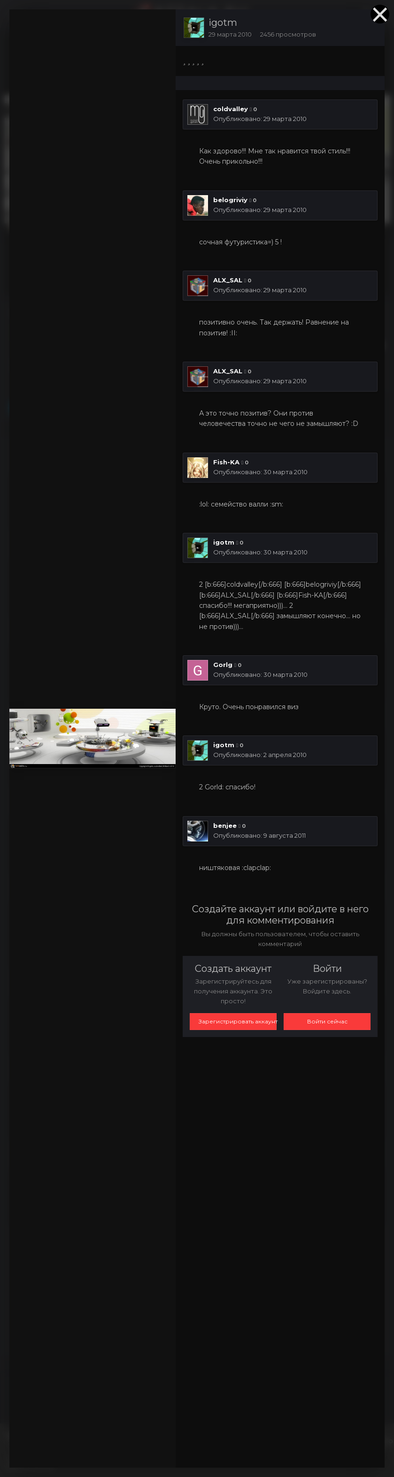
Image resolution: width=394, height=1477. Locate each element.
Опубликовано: (260, 118)
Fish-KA (226, 462)
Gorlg (222, 664)
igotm (223, 22)
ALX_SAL (227, 280)
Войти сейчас (327, 1021)
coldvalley (230, 109)
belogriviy (230, 200)
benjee (225, 825)
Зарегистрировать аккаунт (238, 1021)
